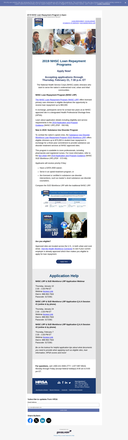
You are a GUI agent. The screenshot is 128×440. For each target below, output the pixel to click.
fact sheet (43, 156)
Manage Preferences (55, 389)
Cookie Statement (103, 4)
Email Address (32, 402)
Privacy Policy (57, 435)
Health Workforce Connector (75, 389)
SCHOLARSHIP (90, 21)
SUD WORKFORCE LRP (87, 23)
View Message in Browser (42, 389)
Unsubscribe (64, 389)
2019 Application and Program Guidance (68, 156)
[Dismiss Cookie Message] (125, 2)
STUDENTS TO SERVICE (71, 23)
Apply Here (64, 261)
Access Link (48, 291)
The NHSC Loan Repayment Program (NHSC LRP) (57, 100)
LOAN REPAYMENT (78, 21)
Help (73, 435)
